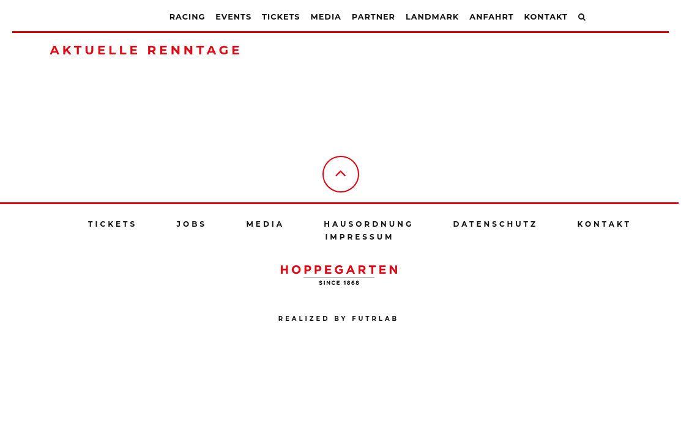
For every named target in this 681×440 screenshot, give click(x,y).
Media (326, 16)
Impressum (359, 236)
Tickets (281, 16)
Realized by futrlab (338, 319)
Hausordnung (369, 224)
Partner (373, 16)
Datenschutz (495, 224)
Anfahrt (491, 16)
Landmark (432, 16)
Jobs (192, 224)
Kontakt (546, 16)
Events (233, 16)
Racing (187, 16)
